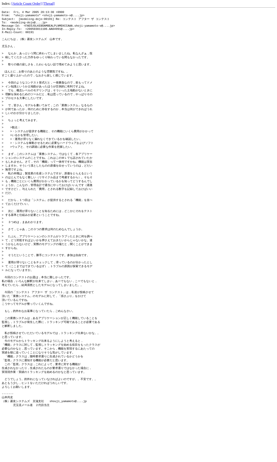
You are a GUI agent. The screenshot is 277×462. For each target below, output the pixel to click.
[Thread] (48, 3)
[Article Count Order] (26, 3)
